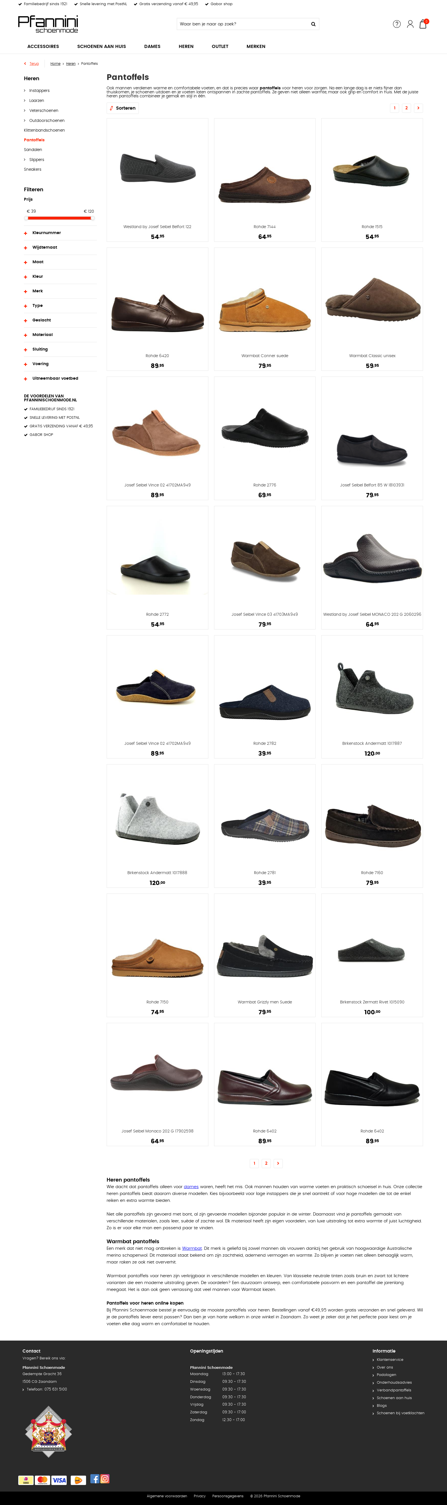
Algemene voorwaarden (167, 1496)
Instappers (39, 91)
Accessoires (43, 46)
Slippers (36, 160)
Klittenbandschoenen (44, 130)
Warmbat (192, 1248)
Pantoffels (34, 140)
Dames (152, 46)
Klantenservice (390, 1360)
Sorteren (126, 108)
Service (396, 24)
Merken (256, 46)
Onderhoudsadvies (394, 1383)
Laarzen (36, 101)
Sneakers (32, 170)
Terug (34, 63)
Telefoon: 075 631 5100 (47, 1389)
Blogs (382, 1406)
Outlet (220, 46)
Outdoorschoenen (46, 121)
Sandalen (33, 150)
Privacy (200, 1496)
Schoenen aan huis (101, 46)
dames (191, 1187)
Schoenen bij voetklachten (400, 1413)
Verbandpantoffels (394, 1390)
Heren (186, 46)
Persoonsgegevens (227, 1496)
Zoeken (313, 24)
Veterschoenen (43, 111)
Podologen (386, 1375)
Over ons (385, 1367)
